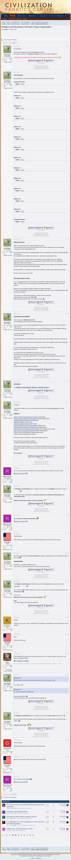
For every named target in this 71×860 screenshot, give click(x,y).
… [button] (8, 42)
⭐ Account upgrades (22, 18)
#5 (68, 381)
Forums (12, 15)
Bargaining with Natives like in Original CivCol (26, 427)
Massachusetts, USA (7, 549)
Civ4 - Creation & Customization (25, 808)
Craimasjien (9, 830)
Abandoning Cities (19, 422)
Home (6, 16)
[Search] (66, 16)
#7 (68, 467)
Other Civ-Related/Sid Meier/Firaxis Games (26, 825)
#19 (68, 756)
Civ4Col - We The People (22, 813)
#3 (68, 239)
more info (36, 429)
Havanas (8, 813)
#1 (68, 46)
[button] (26, 16)
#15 (68, 653)
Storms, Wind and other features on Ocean (25, 417)
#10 (68, 533)
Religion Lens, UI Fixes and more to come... (20, 829)
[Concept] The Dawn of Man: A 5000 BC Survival (21, 816)
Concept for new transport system (17, 811)
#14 (68, 634)
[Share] (66, 46)
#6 (68, 402)
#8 (68, 486)
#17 (68, 712)
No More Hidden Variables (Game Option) (25, 418)
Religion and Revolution (35, 60)
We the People (49, 60)
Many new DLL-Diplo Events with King (24, 430)
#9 (68, 515)
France (10, 482)
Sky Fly (8, 825)
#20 (68, 776)
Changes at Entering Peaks (21, 424)
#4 (68, 313)
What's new (21, 16)
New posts (4, 18)
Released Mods (22, 830)
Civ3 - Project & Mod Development (24, 818)
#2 (68, 72)
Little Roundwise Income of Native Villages (25, 425)
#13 (68, 617)
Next (14, 42)
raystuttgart (5, 29)
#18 (68, 739)
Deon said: (17, 677)
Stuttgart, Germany (8, 62)
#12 (68, 581)
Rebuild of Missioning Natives (22, 420)
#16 (68, 674)
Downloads (32, 16)
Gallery (42, 16)
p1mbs (8, 818)
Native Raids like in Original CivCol (23, 429)
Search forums (11, 18)
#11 (68, 553)
